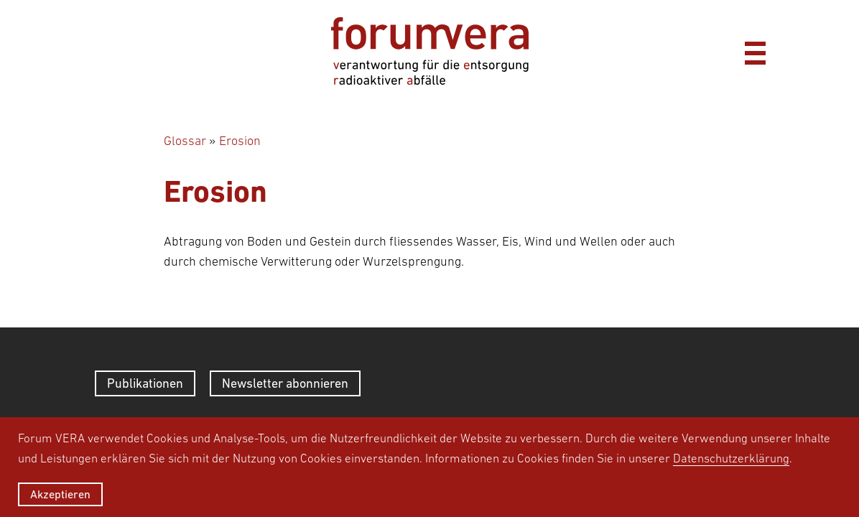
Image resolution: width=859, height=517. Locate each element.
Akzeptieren (60, 494)
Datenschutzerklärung (731, 458)
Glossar (185, 141)
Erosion (240, 141)
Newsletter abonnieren (285, 383)
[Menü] (755, 51)
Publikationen (145, 383)
